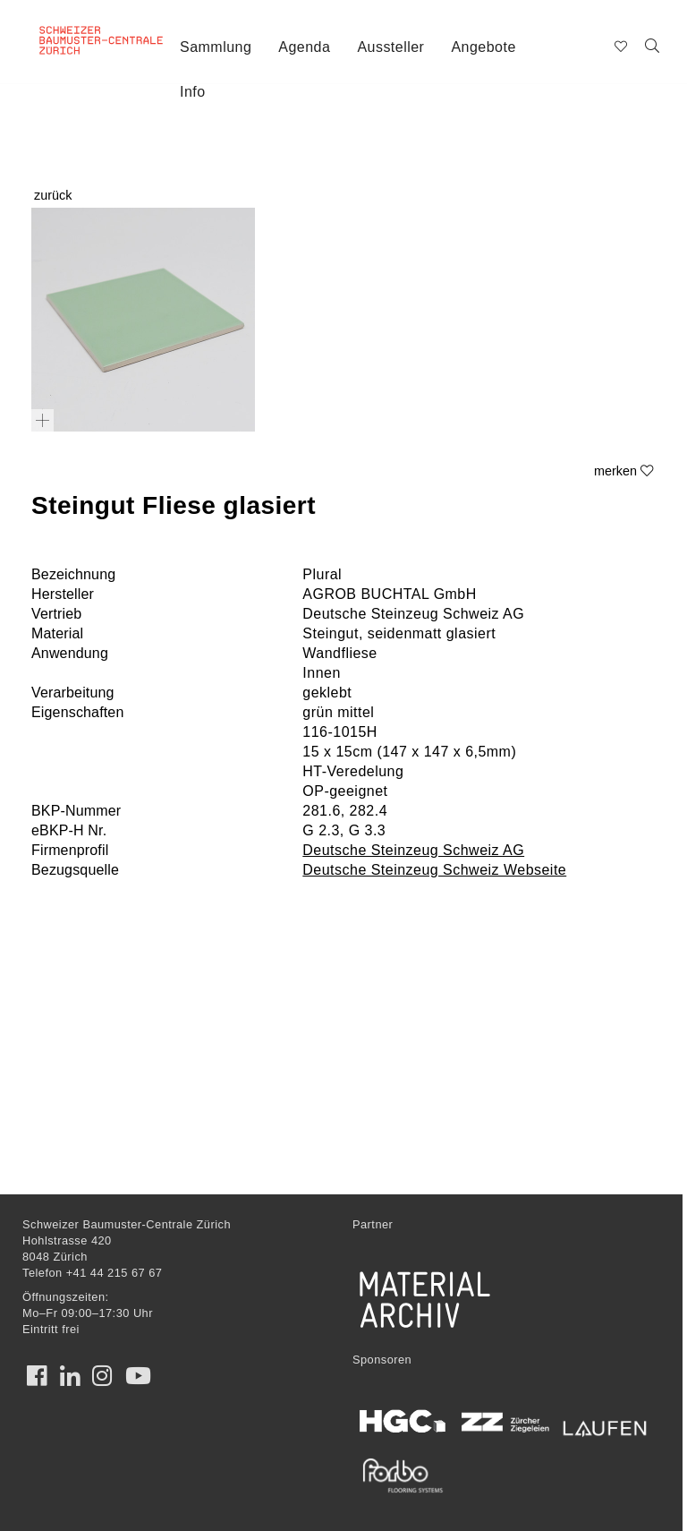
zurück (53, 195)
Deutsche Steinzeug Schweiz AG (413, 850)
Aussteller (390, 47)
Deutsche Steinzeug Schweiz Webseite (434, 869)
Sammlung (215, 47)
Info (193, 91)
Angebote (483, 47)
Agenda (304, 47)
